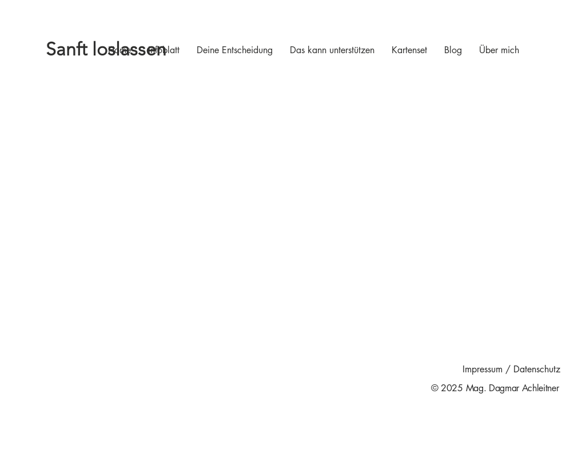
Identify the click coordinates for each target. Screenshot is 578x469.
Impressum (483, 369)
